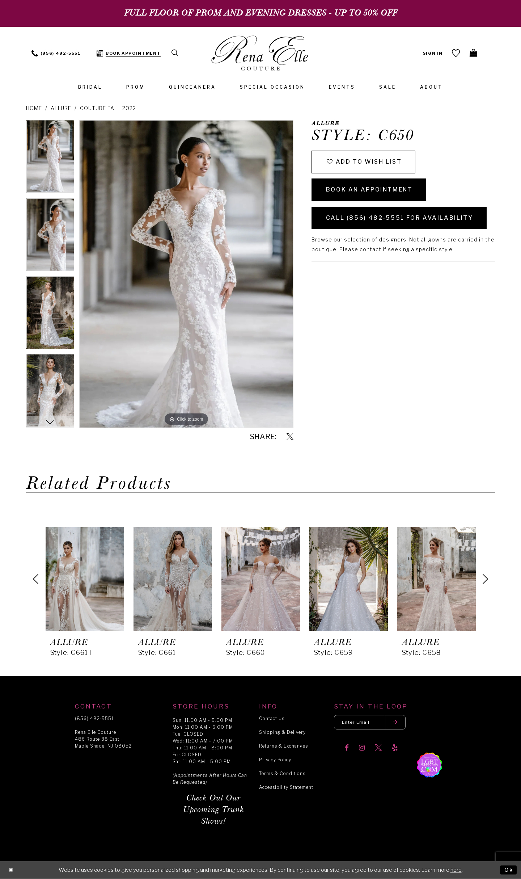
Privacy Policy (275, 759)
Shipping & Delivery (282, 732)
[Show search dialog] (175, 53)
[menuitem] (56, 53)
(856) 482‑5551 (94, 718)
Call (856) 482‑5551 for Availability (400, 219)
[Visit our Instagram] (362, 748)
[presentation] (85, 579)
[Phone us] (56, 53)
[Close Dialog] (11, 870)
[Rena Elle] (260, 53)
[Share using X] (290, 437)
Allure (61, 108)
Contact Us (271, 718)
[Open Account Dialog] (433, 53)
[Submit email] (396, 722)
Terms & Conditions (282, 773)
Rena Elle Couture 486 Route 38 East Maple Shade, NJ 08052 (103, 739)
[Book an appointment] (128, 53)
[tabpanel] (50, 159)
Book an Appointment (370, 190)
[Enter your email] (370, 722)
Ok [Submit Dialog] (508, 869)
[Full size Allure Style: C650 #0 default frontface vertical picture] (186, 274)
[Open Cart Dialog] (474, 52)
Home (34, 108)
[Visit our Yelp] (395, 748)
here (456, 870)
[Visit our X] (378, 748)
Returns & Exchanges (283, 746)
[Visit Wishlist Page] (456, 52)
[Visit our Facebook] (347, 748)
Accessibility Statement (286, 787)
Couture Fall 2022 (108, 108)
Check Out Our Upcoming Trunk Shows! (213, 809)
